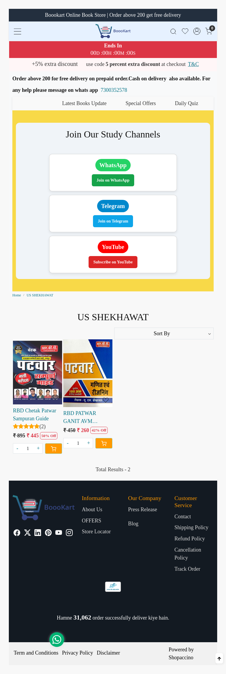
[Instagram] (69, 533)
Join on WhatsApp (113, 180)
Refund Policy (190, 539)
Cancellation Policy (188, 554)
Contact (183, 516)
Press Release (142, 509)
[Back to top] (219, 658)
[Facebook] (16, 533)
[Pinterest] (48, 533)
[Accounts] (197, 31)
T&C (193, 64)
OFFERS (91, 521)
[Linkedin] (37, 533)
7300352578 (114, 90)
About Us (92, 509)
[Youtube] (58, 533)
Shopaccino (181, 657)
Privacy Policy (77, 653)
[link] (173, 31)
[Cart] (53, 448)
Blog (133, 524)
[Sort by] (164, 333)
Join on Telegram (113, 221)
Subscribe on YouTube (113, 262)
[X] (27, 533)
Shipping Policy (192, 527)
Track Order (187, 569)
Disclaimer (108, 653)
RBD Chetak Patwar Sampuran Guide (34, 414)
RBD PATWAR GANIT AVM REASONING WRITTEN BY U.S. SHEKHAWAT (84, 417)
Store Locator (96, 531)
